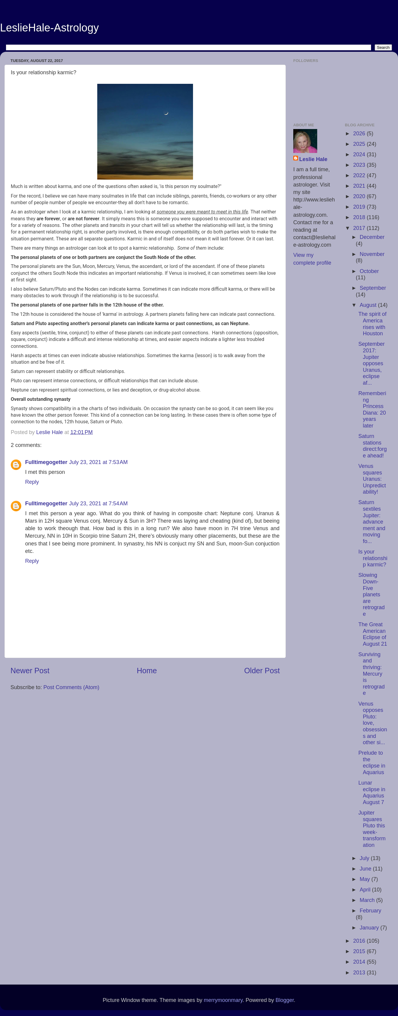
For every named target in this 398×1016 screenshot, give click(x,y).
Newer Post (29, 670)
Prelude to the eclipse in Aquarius (371, 762)
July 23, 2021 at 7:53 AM (98, 462)
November (372, 254)
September (373, 288)
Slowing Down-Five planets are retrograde (371, 594)
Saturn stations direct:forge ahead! (372, 446)
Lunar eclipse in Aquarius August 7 (371, 792)
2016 (360, 941)
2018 (360, 217)
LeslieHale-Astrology (49, 28)
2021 (360, 186)
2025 (360, 144)
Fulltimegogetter (46, 462)
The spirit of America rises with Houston (372, 323)
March (368, 900)
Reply (32, 482)
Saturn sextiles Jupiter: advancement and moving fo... (371, 521)
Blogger (285, 1000)
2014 (360, 962)
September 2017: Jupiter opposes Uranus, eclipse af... (371, 363)
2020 (360, 196)
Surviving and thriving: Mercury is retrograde (371, 673)
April (366, 890)
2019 (360, 207)
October (369, 271)
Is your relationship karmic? (372, 558)
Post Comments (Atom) (71, 687)
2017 (360, 228)
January (370, 928)
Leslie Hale (313, 159)
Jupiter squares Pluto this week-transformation (371, 829)
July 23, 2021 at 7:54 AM (98, 504)
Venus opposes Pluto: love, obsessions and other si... (372, 723)
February (370, 911)
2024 (360, 154)
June (366, 869)
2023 (360, 165)
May (365, 879)
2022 (360, 175)
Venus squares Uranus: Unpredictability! (372, 479)
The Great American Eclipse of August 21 (372, 634)
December (372, 237)
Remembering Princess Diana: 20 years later (372, 409)
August (369, 305)
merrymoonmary (223, 1000)
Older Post (262, 670)
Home (147, 670)
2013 (360, 973)
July (365, 858)
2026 (360, 134)
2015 (360, 951)
